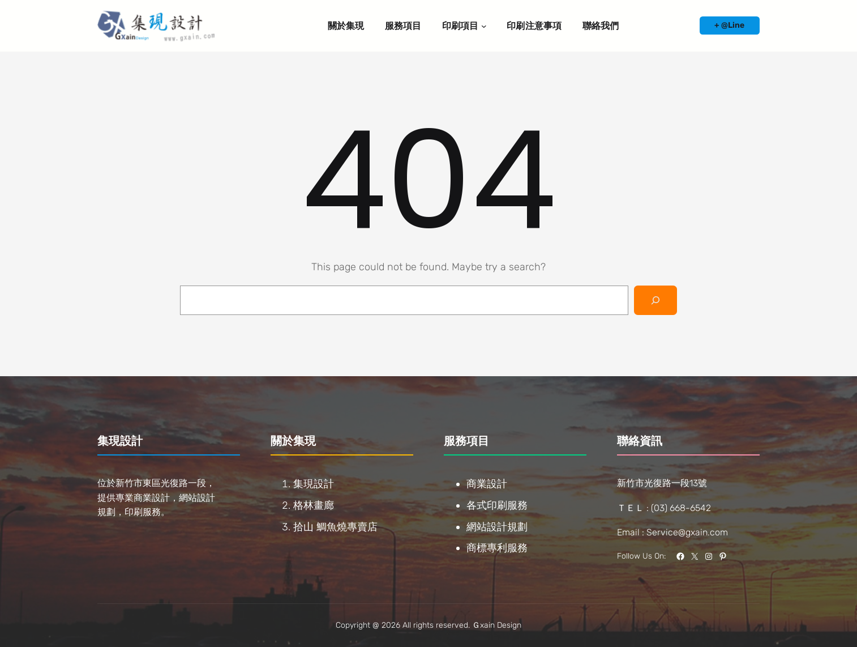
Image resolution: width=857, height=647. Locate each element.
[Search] (655, 300)
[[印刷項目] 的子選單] (484, 26)
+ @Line (729, 25)
